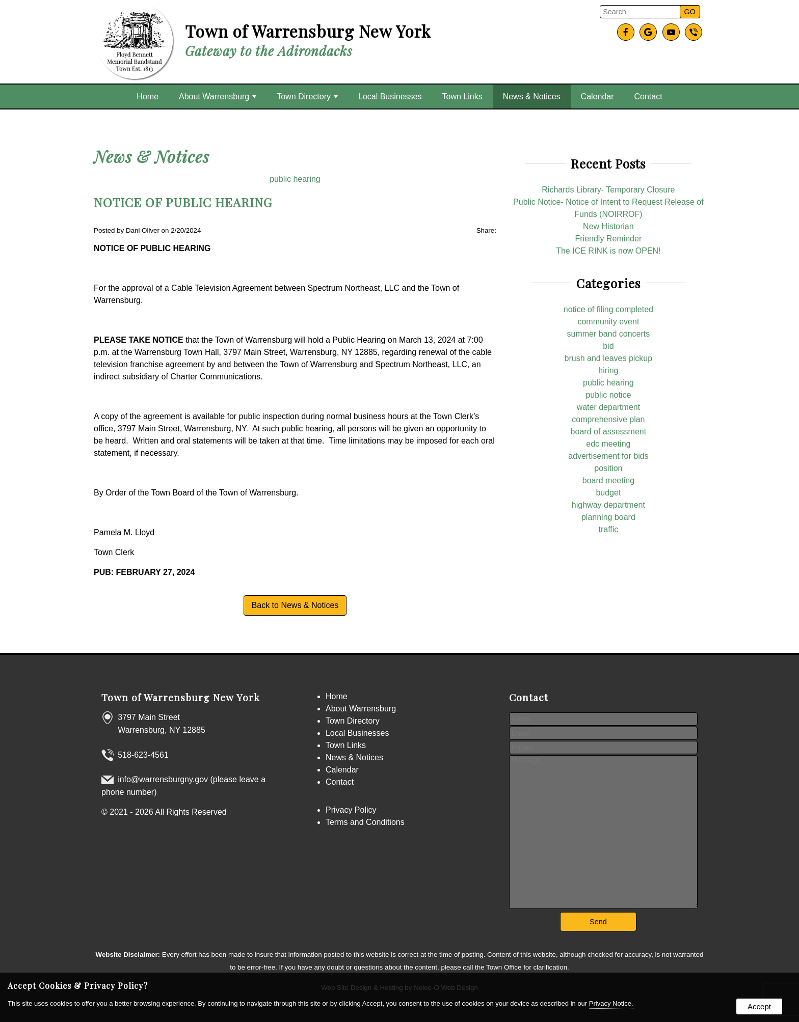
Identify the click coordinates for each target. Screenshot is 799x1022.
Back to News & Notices (295, 605)
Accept (759, 1006)
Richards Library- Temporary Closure (608, 189)
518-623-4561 (143, 755)
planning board (608, 517)
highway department (608, 505)
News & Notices (532, 96)
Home (147, 96)
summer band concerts (608, 333)
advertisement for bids (608, 456)
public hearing (295, 179)
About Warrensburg (217, 96)
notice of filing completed (608, 309)
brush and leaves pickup (609, 358)
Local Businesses (390, 96)
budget (608, 492)
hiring (608, 370)
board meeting (608, 480)
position (608, 468)
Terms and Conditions (365, 822)
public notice (608, 395)
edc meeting (608, 443)
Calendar (597, 96)
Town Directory (307, 96)
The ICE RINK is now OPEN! (608, 250)
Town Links (462, 96)
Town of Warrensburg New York (180, 697)
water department (609, 407)
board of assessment (609, 431)
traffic (608, 529)
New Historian (608, 226)
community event (608, 321)
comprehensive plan (608, 419)
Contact (648, 96)
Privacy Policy (351, 810)
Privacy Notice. (611, 1003)
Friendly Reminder (608, 238)
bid (608, 346)
